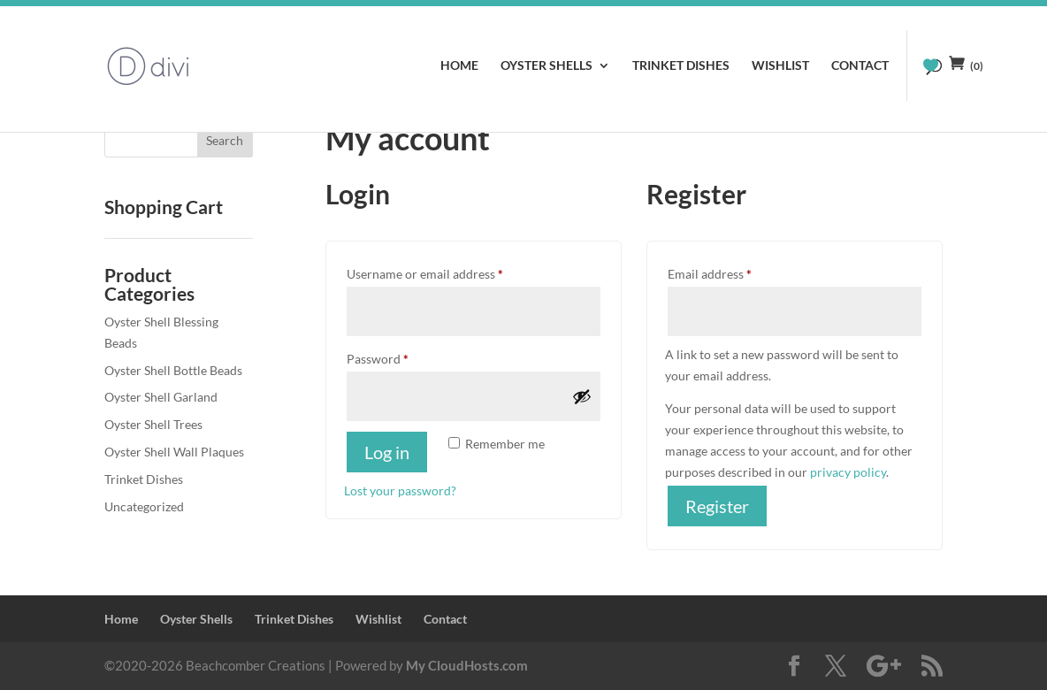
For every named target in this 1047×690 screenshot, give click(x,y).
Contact (860, 66)
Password (402, 356)
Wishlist (780, 66)
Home (459, 66)
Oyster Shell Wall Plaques (174, 451)
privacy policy (848, 471)
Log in (386, 452)
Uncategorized (144, 506)
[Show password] (582, 396)
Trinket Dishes (681, 66)
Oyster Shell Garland (161, 396)
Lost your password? (400, 490)
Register (717, 506)
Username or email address (450, 271)
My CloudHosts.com (467, 665)
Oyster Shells (546, 66)
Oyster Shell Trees (153, 424)
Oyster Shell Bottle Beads (173, 370)
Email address (734, 271)
